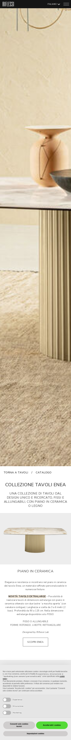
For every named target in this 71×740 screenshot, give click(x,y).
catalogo (43, 472)
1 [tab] (36, 462)
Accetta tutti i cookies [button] (52, 725)
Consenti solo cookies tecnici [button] (19, 725)
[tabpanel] (35, 233)
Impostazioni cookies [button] (35, 734)
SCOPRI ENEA (35, 642)
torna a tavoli (16, 472)
